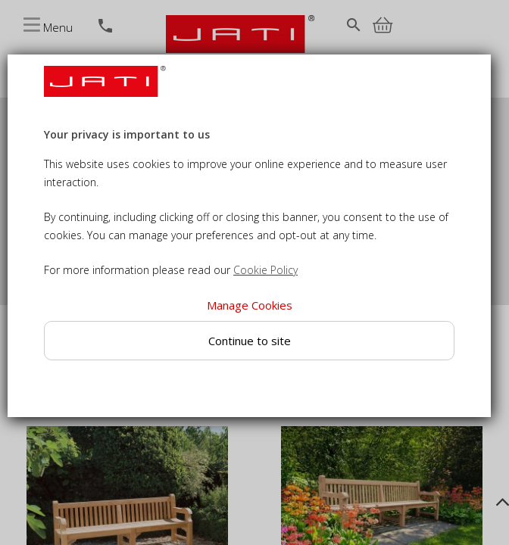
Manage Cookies (249, 305)
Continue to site (249, 340)
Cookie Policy (265, 270)
